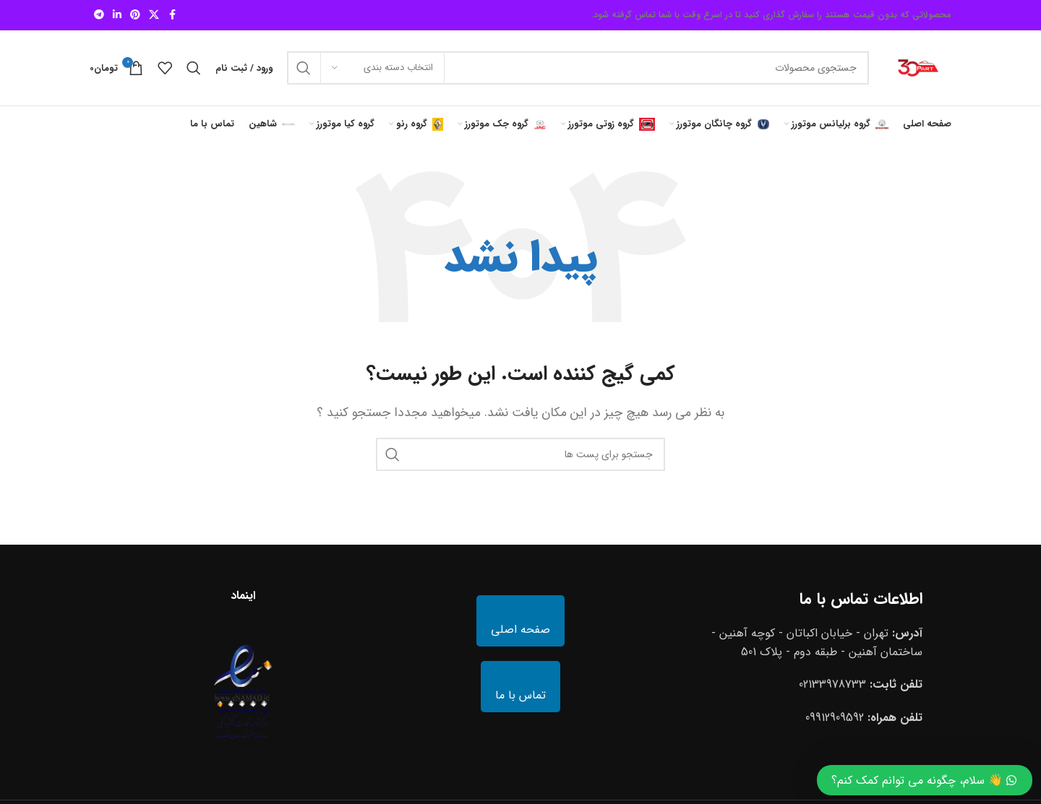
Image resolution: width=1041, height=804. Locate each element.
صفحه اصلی (520, 630)
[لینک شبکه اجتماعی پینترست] (135, 15)
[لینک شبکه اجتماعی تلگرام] (99, 15)
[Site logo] (917, 68)
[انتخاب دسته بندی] (382, 68)
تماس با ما (520, 695)
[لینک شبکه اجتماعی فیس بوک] (172, 15)
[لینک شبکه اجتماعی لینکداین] (117, 15)
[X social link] (154, 15)
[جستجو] (578, 68)
